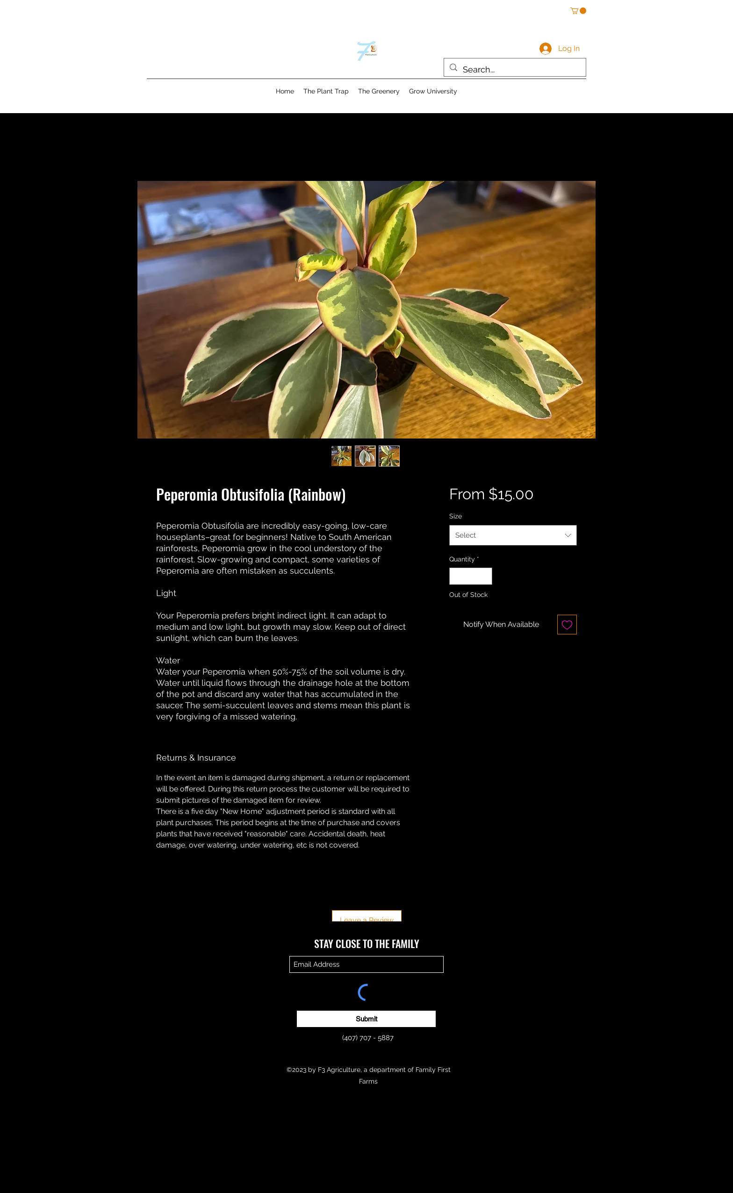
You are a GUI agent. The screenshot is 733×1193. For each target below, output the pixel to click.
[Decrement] (456, 576)
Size (455, 516)
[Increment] (485, 576)
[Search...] (514, 69)
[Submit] (366, 1019)
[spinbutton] (470, 576)
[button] (578, 10)
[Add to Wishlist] (567, 624)
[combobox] (513, 535)
